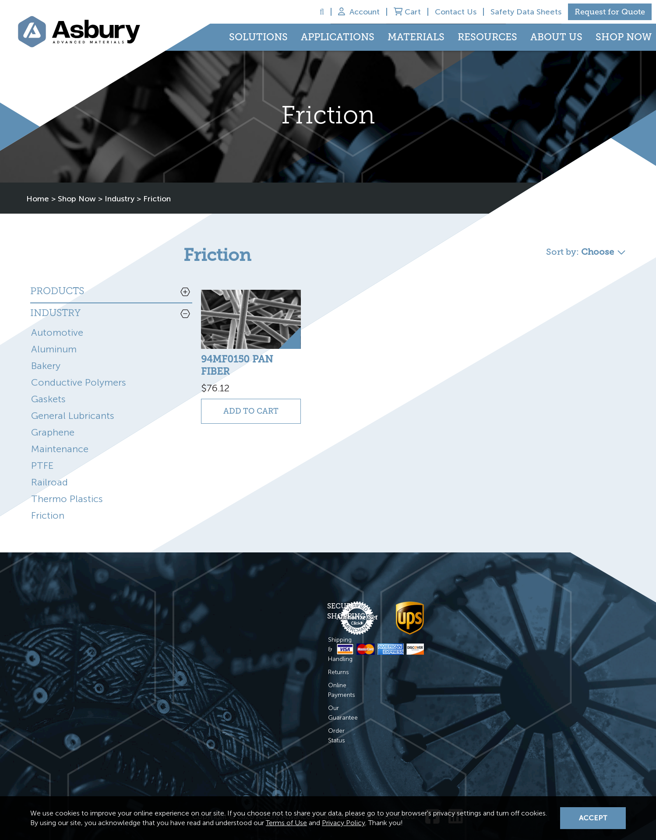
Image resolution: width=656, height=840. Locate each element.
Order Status (203, 690)
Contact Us (455, 12)
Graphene (52, 421)
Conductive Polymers (78, 371)
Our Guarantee (207, 677)
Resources (487, 37)
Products (57, 281)
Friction (47, 504)
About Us (556, 37)
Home (37, 188)
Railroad (49, 471)
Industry (119, 188)
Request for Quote (610, 12)
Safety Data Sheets (525, 12)
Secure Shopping (219, 614)
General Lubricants (72, 405)
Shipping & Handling (214, 637)
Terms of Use (286, 823)
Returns (196, 650)
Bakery (45, 355)
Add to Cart (237, 391)
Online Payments (209, 664)
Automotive (57, 321)
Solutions (258, 37)
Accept (593, 818)
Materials (416, 37)
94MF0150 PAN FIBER (237, 351)
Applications (337, 37)
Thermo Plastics (67, 488)
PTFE (42, 454)
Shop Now (624, 37)
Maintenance (59, 438)
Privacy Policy (343, 823)
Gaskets (48, 388)
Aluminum (54, 338)
